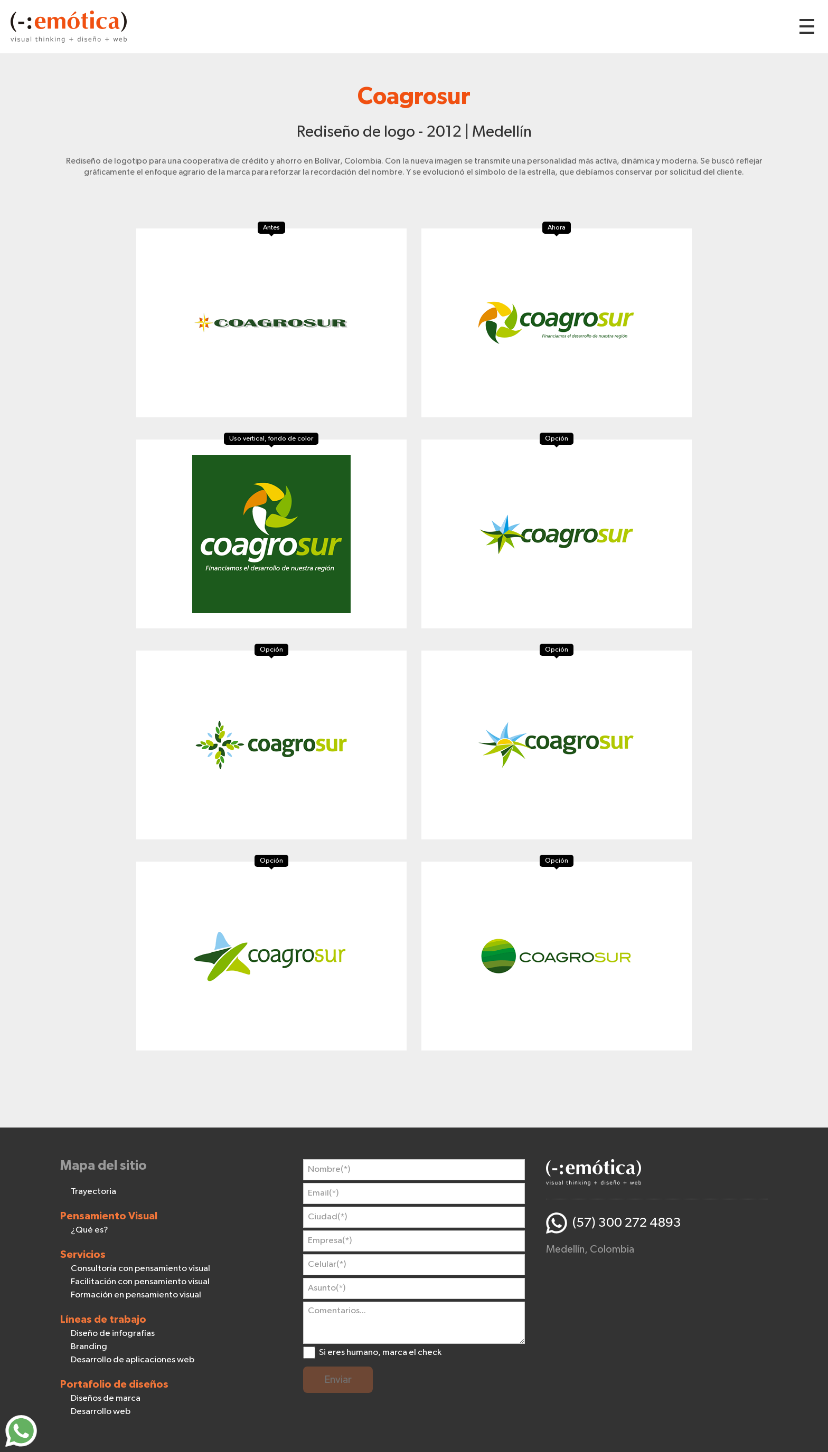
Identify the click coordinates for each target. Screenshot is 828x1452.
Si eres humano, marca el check (380, 1352)
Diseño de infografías (113, 1333)
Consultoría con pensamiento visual (140, 1268)
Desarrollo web (100, 1411)
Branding (89, 1346)
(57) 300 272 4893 (626, 1222)
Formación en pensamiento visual (136, 1295)
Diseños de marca (105, 1398)
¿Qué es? (89, 1230)
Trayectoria (93, 1191)
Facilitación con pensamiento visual (140, 1281)
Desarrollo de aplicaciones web (132, 1359)
